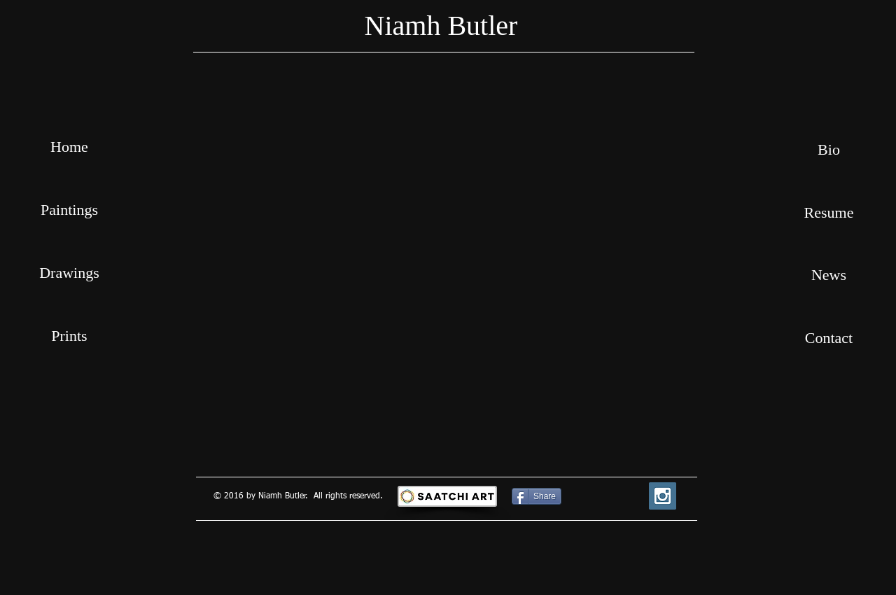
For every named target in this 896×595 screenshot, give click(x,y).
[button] (448, 264)
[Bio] (828, 150)
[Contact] (828, 338)
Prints (69, 335)
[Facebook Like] (602, 496)
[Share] (536, 496)
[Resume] (828, 213)
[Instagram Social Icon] (662, 496)
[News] (828, 275)
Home (69, 146)
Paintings (69, 209)
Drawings (69, 272)
